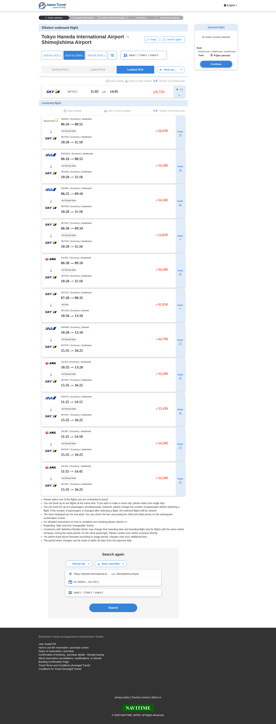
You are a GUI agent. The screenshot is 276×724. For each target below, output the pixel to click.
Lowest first (135, 69)
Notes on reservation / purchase (56, 651)
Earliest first (60, 69)
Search (113, 607)
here (124, 521)
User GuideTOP (47, 644)
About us (156, 697)
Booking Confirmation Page (54, 661)
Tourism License (141, 697)
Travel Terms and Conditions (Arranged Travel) (64, 665)
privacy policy (122, 697)
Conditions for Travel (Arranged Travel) (60, 669)
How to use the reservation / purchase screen (64, 647)
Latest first (98, 69)
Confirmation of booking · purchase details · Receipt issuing (71, 654)
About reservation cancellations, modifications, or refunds (70, 658)
